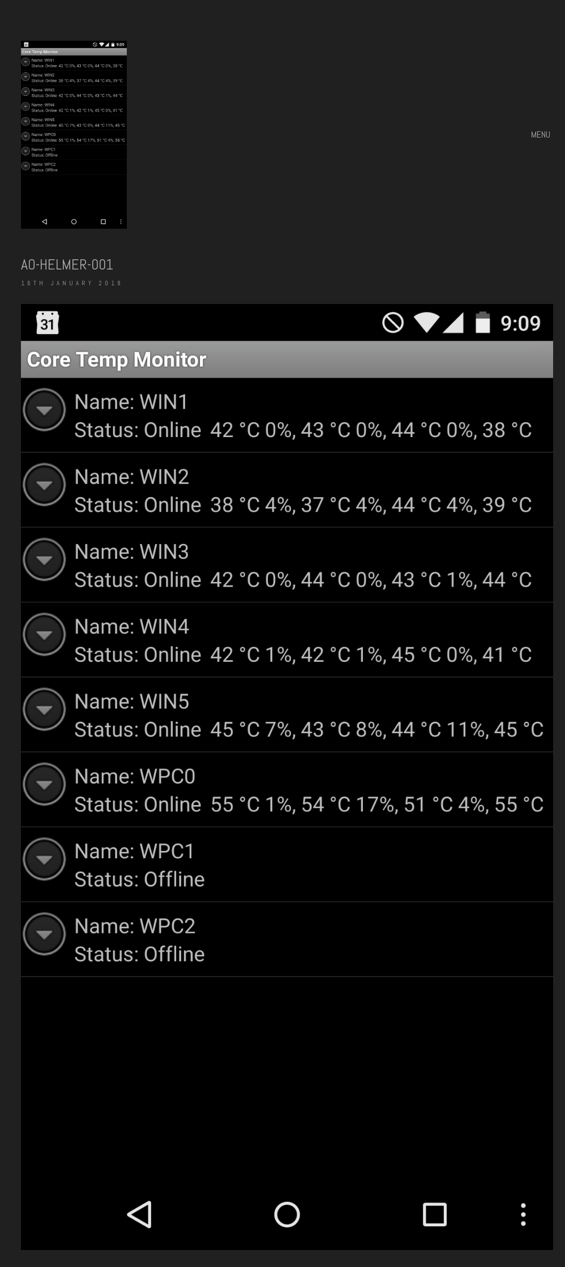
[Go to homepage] (74, 135)
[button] (542, 135)
